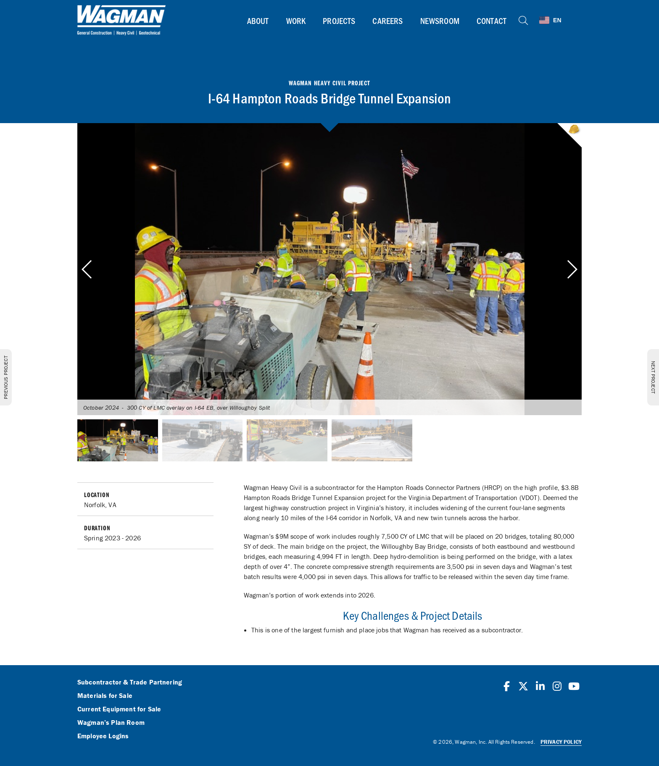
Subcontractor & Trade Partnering (129, 682)
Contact (491, 20)
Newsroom (439, 20)
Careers (387, 20)
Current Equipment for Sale (119, 709)
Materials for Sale (104, 696)
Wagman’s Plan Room (111, 723)
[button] (571, 269)
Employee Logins (103, 736)
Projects (339, 20)
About (258, 20)
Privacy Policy (561, 741)
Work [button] (296, 20)
